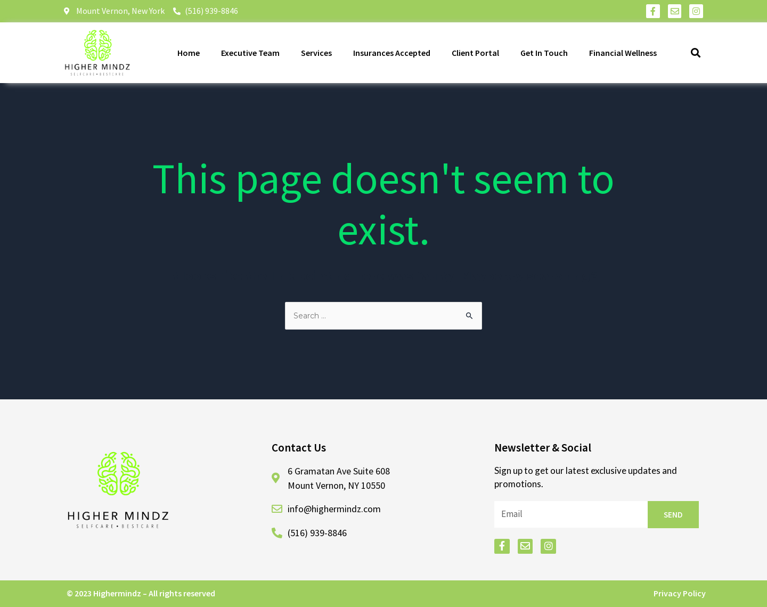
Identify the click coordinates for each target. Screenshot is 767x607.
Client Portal (475, 52)
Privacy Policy (680, 593)
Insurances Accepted (391, 52)
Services (316, 52)
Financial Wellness (623, 52)
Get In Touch (544, 52)
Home (188, 52)
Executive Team (250, 52)
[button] (696, 52)
